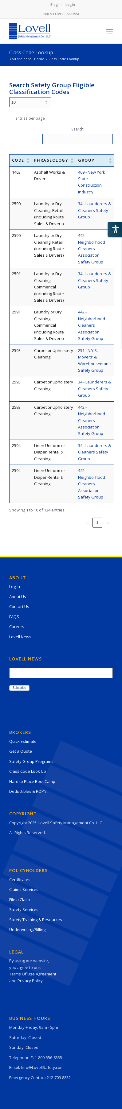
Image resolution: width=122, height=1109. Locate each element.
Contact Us (19, 606)
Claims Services (23, 889)
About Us (17, 596)
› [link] (107, 522)
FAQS (14, 616)
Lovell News (20, 636)
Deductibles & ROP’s (28, 791)
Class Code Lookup (31, 52)
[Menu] (109, 31)
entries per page (30, 118)
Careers (16, 626)
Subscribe (19, 687)
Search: (77, 129)
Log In (14, 586)
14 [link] (97, 522)
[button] (28, 160)
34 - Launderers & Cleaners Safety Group (94, 210)
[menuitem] (54, 4)
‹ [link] (23, 522)
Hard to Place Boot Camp (32, 781)
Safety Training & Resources (35, 919)
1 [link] (34, 522)
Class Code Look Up (27, 771)
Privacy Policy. (31, 980)
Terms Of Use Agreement (32, 974)
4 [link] (65, 522)
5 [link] (76, 522)
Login (70, 4)
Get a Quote (20, 751)
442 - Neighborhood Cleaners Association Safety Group (91, 249)
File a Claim (19, 899)
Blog (54, 4)
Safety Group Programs (31, 761)
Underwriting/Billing (27, 929)
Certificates (19, 879)
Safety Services (23, 909)
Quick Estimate (23, 741)
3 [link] (55, 522)
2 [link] (44, 522)
